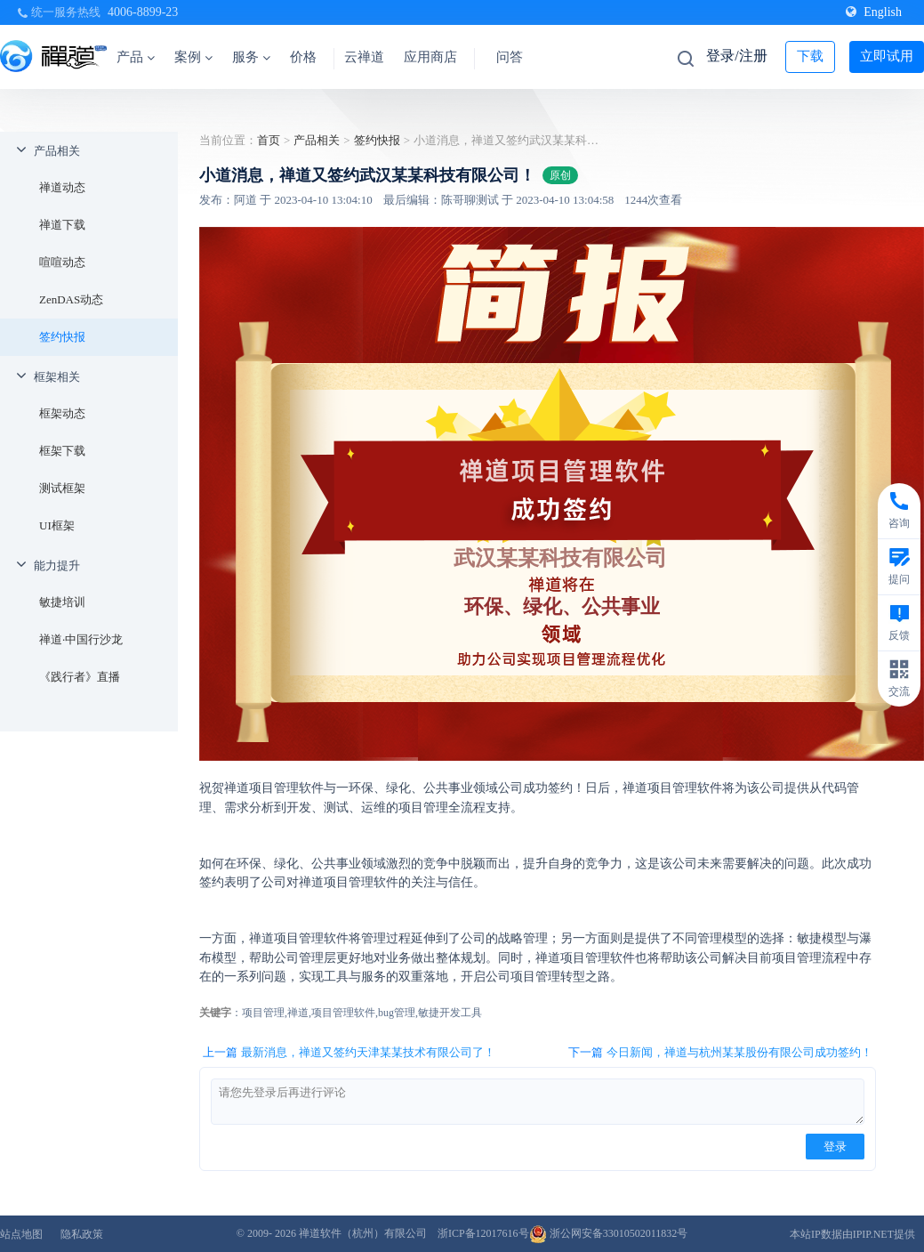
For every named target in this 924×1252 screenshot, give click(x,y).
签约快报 (62, 336)
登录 (835, 1146)
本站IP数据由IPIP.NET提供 (852, 1234)
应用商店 (430, 57)
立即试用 (886, 56)
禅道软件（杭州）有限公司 (363, 1233)
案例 (193, 57)
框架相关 (57, 377)
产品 (136, 57)
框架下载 (62, 450)
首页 (268, 140)
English (874, 12)
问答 (509, 57)
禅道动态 (62, 187)
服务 (251, 57)
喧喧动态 (62, 262)
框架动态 (62, 413)
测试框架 (62, 488)
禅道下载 (62, 224)
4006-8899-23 (143, 12)
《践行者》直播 (79, 676)
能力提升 (57, 565)
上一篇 (349, 1053)
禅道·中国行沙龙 (81, 639)
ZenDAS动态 (71, 299)
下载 (810, 56)
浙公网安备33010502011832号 (608, 1233)
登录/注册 (736, 55)
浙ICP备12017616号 (483, 1233)
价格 (303, 57)
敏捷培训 (62, 602)
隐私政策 (81, 1234)
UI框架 (57, 525)
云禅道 (364, 57)
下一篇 (720, 1053)
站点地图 (21, 1234)
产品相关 (57, 151)
